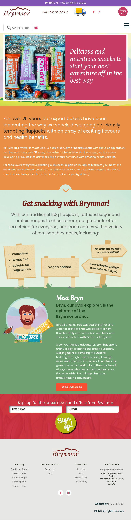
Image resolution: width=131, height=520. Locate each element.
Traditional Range (19, 469)
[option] (65, 67)
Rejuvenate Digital (116, 504)
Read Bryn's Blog (72, 387)
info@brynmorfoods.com (111, 469)
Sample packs (19, 482)
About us (81, 469)
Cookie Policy (81, 482)
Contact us (50, 469)
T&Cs (81, 473)
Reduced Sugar (19, 477)
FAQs (50, 473)
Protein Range (19, 473)
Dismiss (82, 3)
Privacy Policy (81, 477)
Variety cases (19, 486)
